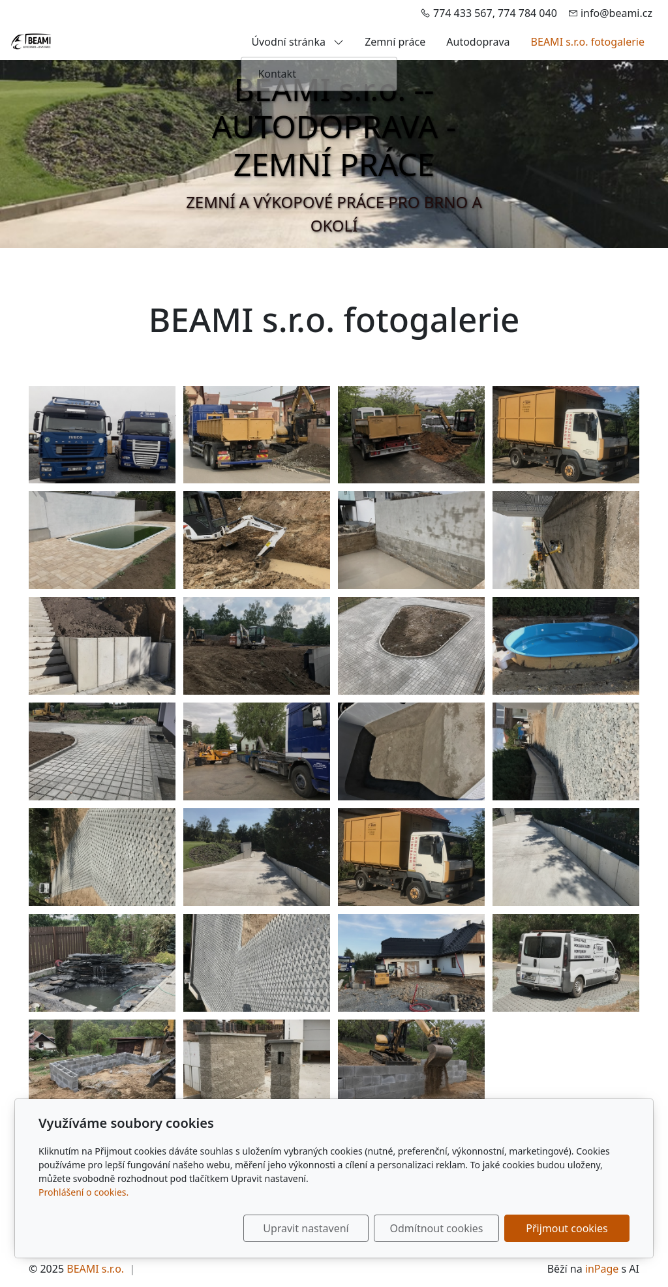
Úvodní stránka (297, 42)
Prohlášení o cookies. (83, 1192)
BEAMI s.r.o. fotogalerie (588, 42)
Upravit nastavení (305, 1228)
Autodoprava (477, 42)
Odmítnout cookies (436, 1228)
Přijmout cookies (566, 1228)
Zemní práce (395, 42)
